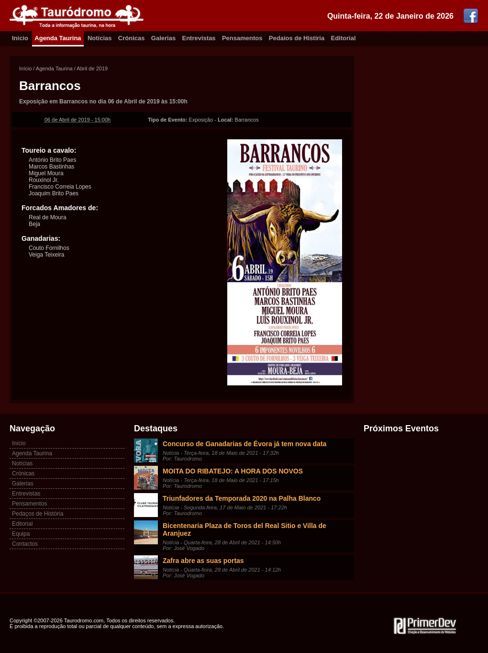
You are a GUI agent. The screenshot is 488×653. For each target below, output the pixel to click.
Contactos (25, 543)
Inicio (20, 38)
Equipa (21, 533)
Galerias (163, 38)
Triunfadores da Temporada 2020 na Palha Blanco (242, 498)
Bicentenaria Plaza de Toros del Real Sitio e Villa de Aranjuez (244, 529)
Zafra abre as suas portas (203, 560)
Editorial (343, 38)
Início (25, 68)
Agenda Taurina (57, 38)
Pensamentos (242, 38)
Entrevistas (199, 38)
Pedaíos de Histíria (296, 38)
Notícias (100, 38)
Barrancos (50, 86)
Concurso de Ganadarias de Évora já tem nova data (244, 444)
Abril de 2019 (92, 68)
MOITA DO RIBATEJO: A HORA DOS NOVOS (233, 471)
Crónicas (131, 38)
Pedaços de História (37, 513)
